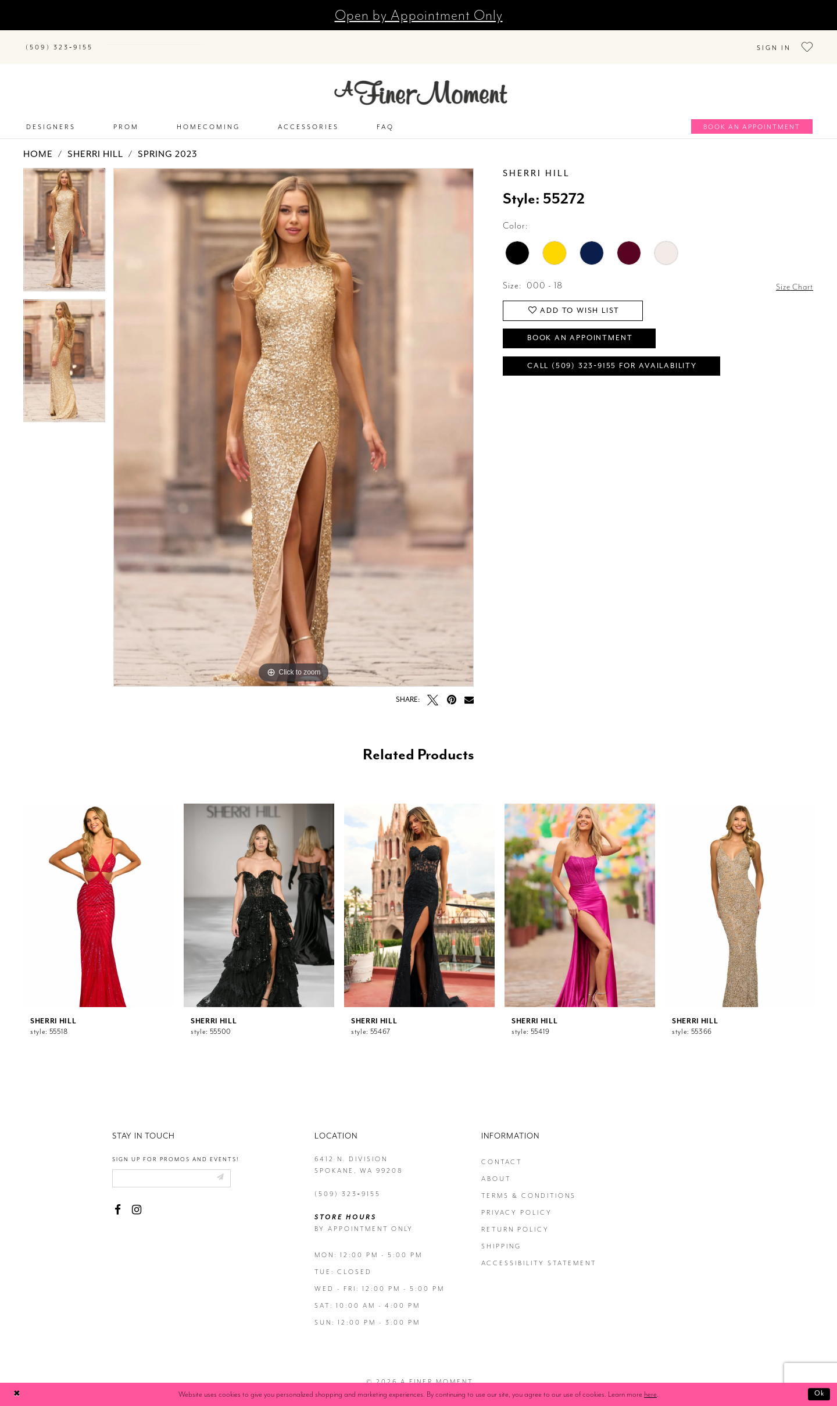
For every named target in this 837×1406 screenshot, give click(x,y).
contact (501, 1150)
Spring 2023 (168, 143)
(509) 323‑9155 (347, 1182)
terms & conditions (528, 1184)
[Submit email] (231, 1167)
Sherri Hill (95, 143)
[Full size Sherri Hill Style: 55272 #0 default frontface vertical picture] (293, 416)
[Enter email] (177, 1167)
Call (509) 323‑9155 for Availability (622, 362)
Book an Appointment (587, 332)
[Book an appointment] (752, 115)
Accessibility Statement (538, 1251)
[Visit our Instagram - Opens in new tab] (136, 1199)
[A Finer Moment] (420, 81)
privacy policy (516, 1201)
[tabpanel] (64, 222)
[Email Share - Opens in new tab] (469, 688)
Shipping (501, 1234)
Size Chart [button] (792, 275)
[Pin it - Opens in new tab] (451, 688)
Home (38, 143)
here (650, 1394)
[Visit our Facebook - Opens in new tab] (117, 1199)
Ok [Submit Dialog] (818, 1394)
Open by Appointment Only (419, 15)
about (496, 1167)
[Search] (174, 38)
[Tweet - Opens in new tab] (432, 688)
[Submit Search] (116, 38)
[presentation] (98, 893)
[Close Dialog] (17, 1394)
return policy (515, 1218)
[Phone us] (59, 41)
